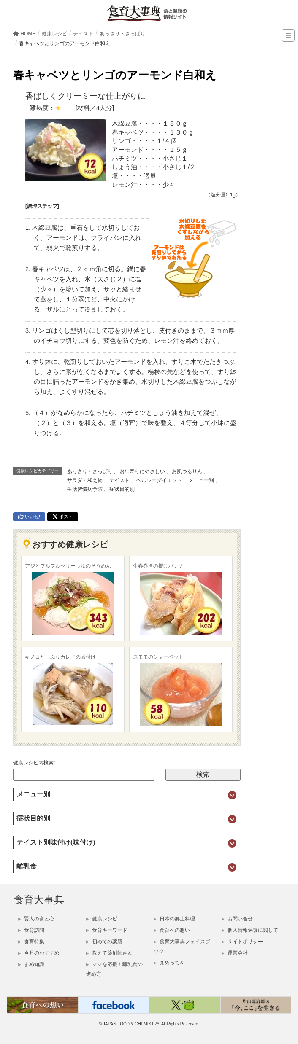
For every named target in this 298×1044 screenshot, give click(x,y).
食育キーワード (106, 930)
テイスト (119, 480)
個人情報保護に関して (250, 930)
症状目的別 (122, 489)
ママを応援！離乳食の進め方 (114, 969)
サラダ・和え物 (85, 480)
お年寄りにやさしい (142, 471)
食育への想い (172, 930)
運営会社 (235, 953)
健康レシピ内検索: (34, 763)
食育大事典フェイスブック (182, 946)
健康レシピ (101, 919)
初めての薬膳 (104, 941)
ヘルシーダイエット (159, 480)
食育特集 (31, 941)
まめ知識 (31, 964)
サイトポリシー (242, 941)
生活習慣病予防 (85, 489)
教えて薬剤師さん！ (112, 953)
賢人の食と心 (36, 919)
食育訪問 (31, 930)
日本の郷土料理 (174, 919)
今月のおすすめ (39, 953)
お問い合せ (237, 919)
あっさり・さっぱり (90, 471)
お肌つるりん (187, 471)
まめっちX (168, 963)
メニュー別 (201, 480)
